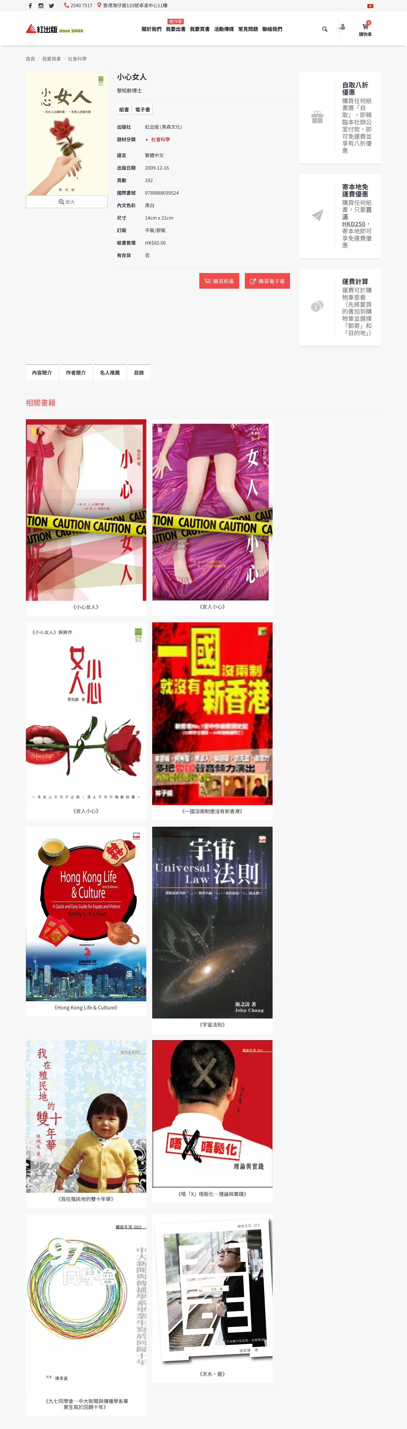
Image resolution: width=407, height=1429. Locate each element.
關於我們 (152, 28)
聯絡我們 (272, 28)
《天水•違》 (212, 1373)
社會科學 (77, 59)
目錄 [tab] (139, 372)
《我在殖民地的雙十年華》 (86, 1198)
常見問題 (248, 28)
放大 (67, 202)
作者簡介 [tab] (76, 372)
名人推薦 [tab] (110, 372)
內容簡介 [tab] (42, 372)
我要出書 (176, 25)
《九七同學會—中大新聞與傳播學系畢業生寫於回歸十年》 (85, 1404)
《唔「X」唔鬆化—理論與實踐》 (212, 1193)
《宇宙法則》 (212, 1024)
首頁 (30, 59)
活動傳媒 (224, 28)
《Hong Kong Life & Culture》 (86, 1007)
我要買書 (200, 28)
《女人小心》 (212, 606)
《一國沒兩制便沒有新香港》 (212, 811)
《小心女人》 (86, 606)
